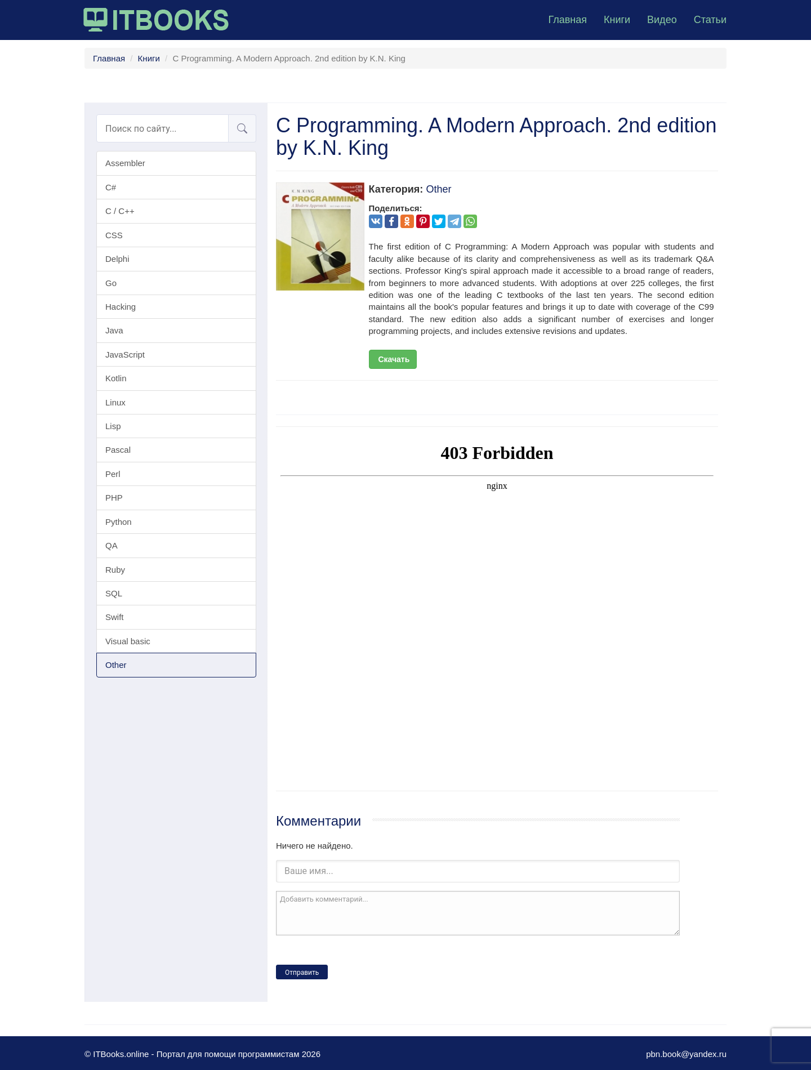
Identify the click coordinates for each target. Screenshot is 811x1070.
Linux (115, 402)
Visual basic (127, 641)
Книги (617, 19)
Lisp (113, 426)
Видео (662, 19)
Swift (114, 617)
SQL (113, 593)
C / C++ (120, 211)
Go (111, 283)
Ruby (115, 569)
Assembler (125, 163)
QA (111, 545)
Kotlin (116, 378)
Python (118, 522)
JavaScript (125, 354)
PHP (114, 497)
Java (114, 330)
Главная (567, 19)
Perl (113, 474)
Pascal (118, 449)
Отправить (302, 973)
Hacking (120, 306)
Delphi (117, 259)
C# (110, 187)
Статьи (710, 19)
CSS (114, 235)
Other (116, 665)
